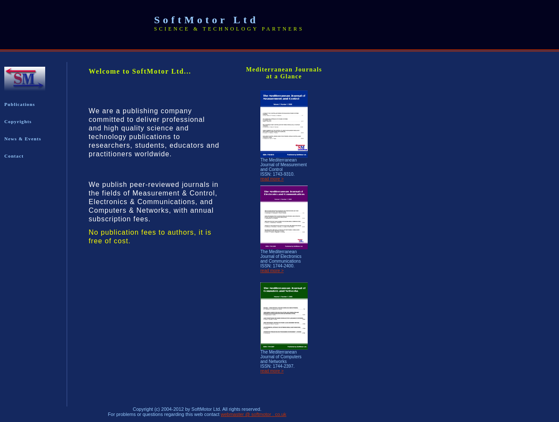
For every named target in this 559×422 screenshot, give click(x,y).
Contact (14, 155)
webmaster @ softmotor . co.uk (253, 414)
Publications (19, 104)
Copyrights (18, 121)
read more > (272, 179)
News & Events (22, 138)
